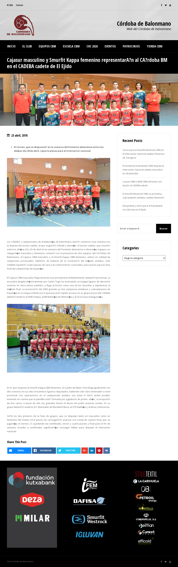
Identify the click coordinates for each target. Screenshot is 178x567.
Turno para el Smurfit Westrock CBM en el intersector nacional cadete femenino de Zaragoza (144, 153)
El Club (10, 5)
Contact (19, 5)
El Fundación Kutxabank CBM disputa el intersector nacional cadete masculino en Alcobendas (143, 169)
